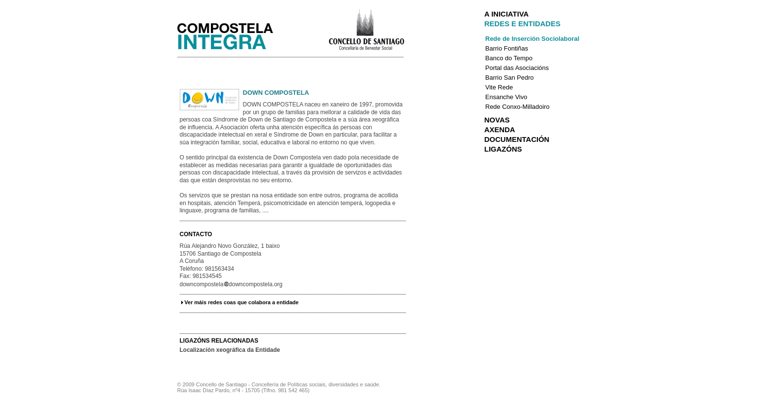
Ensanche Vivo (506, 97)
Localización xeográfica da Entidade (230, 350)
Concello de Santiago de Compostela (366, 28)
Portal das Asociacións (517, 67)
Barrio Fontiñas (506, 48)
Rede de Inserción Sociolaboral (532, 38)
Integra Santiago (232, 34)
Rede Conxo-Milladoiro (517, 106)
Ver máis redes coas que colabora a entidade (242, 302)
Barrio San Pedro (509, 77)
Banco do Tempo (509, 58)
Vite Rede (499, 87)
